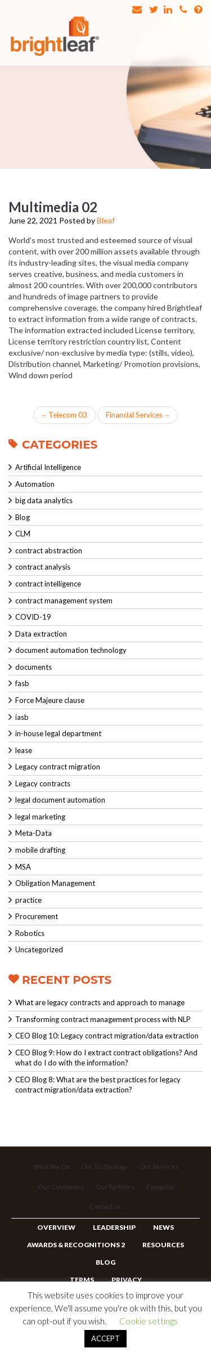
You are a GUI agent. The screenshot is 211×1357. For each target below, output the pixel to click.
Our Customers (61, 1186)
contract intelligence (48, 583)
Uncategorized (39, 949)
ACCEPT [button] (105, 1338)
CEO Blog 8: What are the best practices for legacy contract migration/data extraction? (98, 1085)
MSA (23, 866)
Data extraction (41, 633)
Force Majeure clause (49, 700)
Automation (35, 484)
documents (33, 666)
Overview (56, 1227)
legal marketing (40, 816)
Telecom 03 (64, 414)
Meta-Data (33, 833)
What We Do (51, 1166)
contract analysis (42, 566)
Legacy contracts (42, 783)
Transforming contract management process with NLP (103, 1019)
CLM (22, 533)
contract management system (64, 600)
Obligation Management (55, 883)
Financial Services (137, 414)
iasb (22, 717)
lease (23, 750)
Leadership (114, 1227)
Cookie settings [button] (148, 1321)
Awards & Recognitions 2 (76, 1244)
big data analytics (44, 500)
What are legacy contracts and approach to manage (100, 1002)
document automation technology (71, 650)
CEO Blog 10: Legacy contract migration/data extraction (107, 1035)
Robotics (29, 933)
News (163, 1227)
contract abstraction (48, 550)
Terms (82, 1279)
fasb (22, 683)
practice (28, 899)
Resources (163, 1244)
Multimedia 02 (52, 207)
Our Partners (115, 1186)
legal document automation (60, 799)
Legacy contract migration (57, 766)
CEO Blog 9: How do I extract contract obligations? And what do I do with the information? (106, 1058)
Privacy (126, 1279)
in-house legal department (58, 733)
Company (159, 1186)
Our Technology (104, 1166)
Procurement (36, 916)
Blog (22, 517)
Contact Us (105, 1206)
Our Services (159, 1166)
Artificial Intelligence (48, 467)
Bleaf (106, 220)
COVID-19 (33, 616)
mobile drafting (40, 849)
